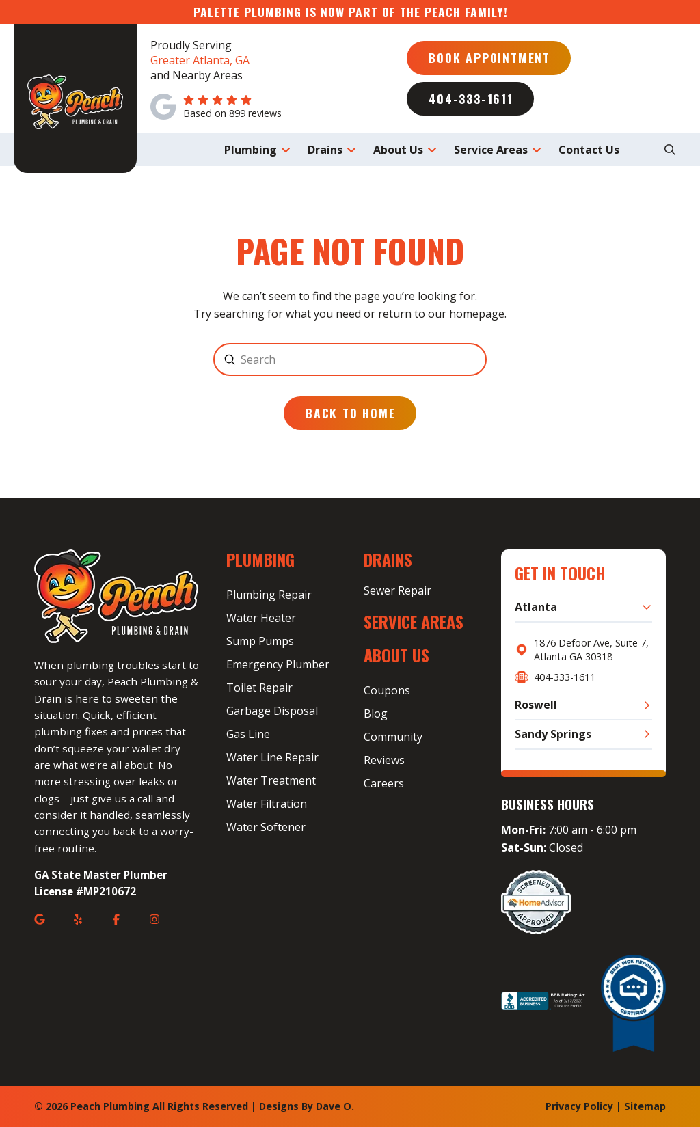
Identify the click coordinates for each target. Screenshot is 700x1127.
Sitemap (645, 1106)
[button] (670, 150)
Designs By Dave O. (306, 1106)
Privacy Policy (579, 1106)
